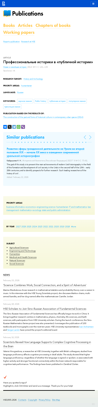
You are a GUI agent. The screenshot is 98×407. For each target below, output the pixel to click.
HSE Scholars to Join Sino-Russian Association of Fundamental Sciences (44, 309)
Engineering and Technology (22, 250)
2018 (67, 226)
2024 (34, 226)
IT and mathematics (78, 206)
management (12, 210)
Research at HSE (28, 41)
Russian (20, 92)
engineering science (46, 206)
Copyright (32, 399)
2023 (40, 226)
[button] (12, 142)
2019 (62, 226)
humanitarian (62, 206)
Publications (27, 13)
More (73, 226)
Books (9, 25)
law (89, 206)
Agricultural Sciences (19, 247)
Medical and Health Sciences (23, 257)
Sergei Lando (13, 329)
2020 (56, 226)
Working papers (18, 32)
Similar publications (25, 137)
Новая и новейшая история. (15, 67)
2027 (18, 226)
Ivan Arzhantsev (86, 326)
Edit (93, 404)
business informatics (15, 206)
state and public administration (56, 210)
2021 (51, 226)
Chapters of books (53, 25)
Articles (25, 25)
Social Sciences (16, 263)
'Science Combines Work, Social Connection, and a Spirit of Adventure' (44, 285)
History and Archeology (33, 79)
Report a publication (11, 41)
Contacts (22, 399)
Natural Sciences (17, 260)
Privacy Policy (44, 399)
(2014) (43, 117)
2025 (29, 226)
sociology (36, 210)
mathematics (26, 210)
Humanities (14, 253)
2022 (45, 226)
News (6, 275)
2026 (23, 226)
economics (30, 206)
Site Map (56, 399)
